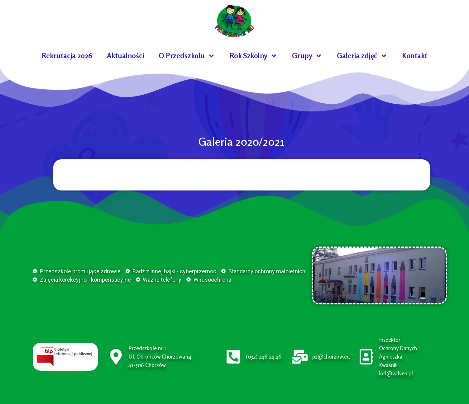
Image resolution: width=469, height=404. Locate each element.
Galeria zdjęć (362, 56)
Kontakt (414, 55)
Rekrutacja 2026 (67, 55)
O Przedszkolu (187, 56)
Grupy (307, 56)
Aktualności (125, 55)
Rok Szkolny (253, 56)
